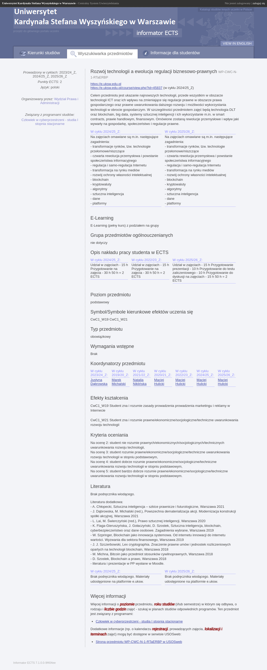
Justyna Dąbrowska (98, 382)
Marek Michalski (118, 382)
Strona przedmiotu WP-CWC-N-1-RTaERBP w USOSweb (139, 642)
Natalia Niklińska (140, 382)
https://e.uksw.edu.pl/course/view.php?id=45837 (126, 88)
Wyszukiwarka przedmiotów (105, 53)
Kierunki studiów (44, 52)
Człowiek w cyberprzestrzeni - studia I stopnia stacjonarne (49, 122)
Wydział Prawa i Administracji (59, 101)
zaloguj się (259, 3)
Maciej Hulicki (159, 382)
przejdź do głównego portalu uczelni (36, 31)
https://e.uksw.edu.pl (105, 84)
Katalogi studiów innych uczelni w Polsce (226, 9)
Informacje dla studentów (175, 52)
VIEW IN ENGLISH (237, 43)
